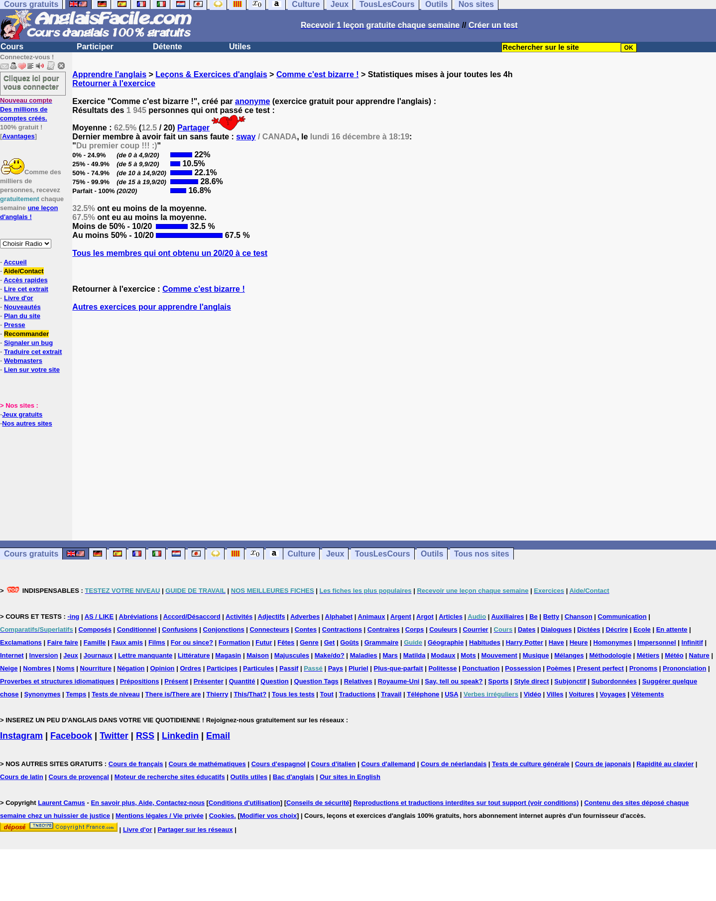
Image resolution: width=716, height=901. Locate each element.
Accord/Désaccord (192, 616)
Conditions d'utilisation (244, 802)
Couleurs (443, 629)
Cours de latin (21, 777)
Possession (523, 668)
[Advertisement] (394, 426)
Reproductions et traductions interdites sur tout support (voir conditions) (466, 802)
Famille (95, 642)
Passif (288, 668)
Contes (306, 629)
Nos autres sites (27, 423)
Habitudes (484, 642)
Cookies (222, 815)
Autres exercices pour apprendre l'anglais (151, 307)
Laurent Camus (61, 802)
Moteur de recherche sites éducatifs (170, 777)
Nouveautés (22, 307)
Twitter (114, 736)
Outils (432, 554)
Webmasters (23, 360)
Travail (391, 694)
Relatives (358, 681)
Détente (167, 46)
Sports (498, 681)
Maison (257, 655)
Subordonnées (614, 681)
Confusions (180, 629)
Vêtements (647, 694)
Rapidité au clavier (665, 764)
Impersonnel (656, 642)
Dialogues (556, 629)
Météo (674, 655)
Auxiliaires (507, 616)
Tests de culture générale (531, 764)
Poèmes (558, 668)
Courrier (475, 629)
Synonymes (42, 694)
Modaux (443, 655)
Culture (301, 554)
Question (274, 681)
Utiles (240, 46)
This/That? (250, 694)
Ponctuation (480, 668)
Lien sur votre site (32, 369)
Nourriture (96, 668)
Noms (66, 668)
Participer (95, 46)
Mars (389, 655)
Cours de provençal (79, 777)
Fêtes (285, 642)
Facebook (71, 736)
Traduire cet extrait (33, 351)
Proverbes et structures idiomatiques (57, 681)
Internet (12, 655)
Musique (536, 655)
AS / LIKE (99, 616)
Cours (11, 46)
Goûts (349, 642)
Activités (239, 616)
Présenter (209, 681)
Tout (327, 694)
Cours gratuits (31, 554)
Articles (451, 616)
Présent (176, 681)
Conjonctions (223, 629)
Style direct (531, 681)
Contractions (342, 629)
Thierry (217, 694)
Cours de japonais (603, 764)
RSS (145, 736)
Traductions (357, 694)
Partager (193, 127)
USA (451, 694)
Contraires (383, 629)
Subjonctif (570, 681)
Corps (414, 629)
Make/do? (330, 655)
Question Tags (316, 681)
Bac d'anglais (293, 777)
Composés (95, 629)
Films (156, 642)
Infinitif (692, 642)
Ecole (642, 629)
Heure (579, 642)
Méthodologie (610, 655)
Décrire (616, 629)
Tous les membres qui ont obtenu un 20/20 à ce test (169, 253)
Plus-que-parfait (398, 668)
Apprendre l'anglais (109, 74)
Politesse (442, 668)
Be (533, 616)
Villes (555, 694)
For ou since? (192, 642)
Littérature (194, 655)
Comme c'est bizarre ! (317, 74)
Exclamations (21, 642)
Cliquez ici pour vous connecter (31, 82)
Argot (425, 616)
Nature (699, 655)
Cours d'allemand (388, 764)
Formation (234, 642)
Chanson (579, 616)
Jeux (335, 554)
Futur (263, 642)
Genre (309, 642)
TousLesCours (382, 554)
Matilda (414, 655)
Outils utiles (249, 777)
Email (218, 736)
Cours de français (136, 764)
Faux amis (127, 642)
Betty (551, 616)
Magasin (228, 655)
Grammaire (381, 642)
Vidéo (532, 694)
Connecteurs (269, 629)
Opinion (162, 668)
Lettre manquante (145, 655)
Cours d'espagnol (278, 764)
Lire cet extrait (26, 289)
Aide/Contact (23, 271)
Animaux (371, 616)
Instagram (21, 736)
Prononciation (684, 668)
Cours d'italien (333, 764)
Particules (258, 668)
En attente (672, 629)
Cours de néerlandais (453, 764)
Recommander (26, 334)
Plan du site (22, 316)
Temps (76, 694)
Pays (335, 668)
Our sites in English (350, 777)
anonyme (252, 101)
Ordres (190, 668)
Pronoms (643, 668)
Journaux (98, 655)
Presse (14, 325)
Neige (8, 668)
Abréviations (138, 616)
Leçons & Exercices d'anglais (211, 74)
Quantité (242, 681)
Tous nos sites (481, 554)
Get (329, 642)
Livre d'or (18, 298)
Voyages (612, 694)
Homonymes (612, 642)
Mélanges (569, 655)
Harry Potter (524, 642)
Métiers (648, 655)
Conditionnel (136, 629)
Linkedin (180, 736)
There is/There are (173, 694)
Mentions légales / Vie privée (160, 815)
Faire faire (62, 642)
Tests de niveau (116, 694)
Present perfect (600, 668)
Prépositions (139, 681)
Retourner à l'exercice (113, 83)
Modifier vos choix (268, 815)
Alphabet (339, 616)
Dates (526, 629)
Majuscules (291, 655)
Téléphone (423, 694)
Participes (222, 668)
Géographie (446, 642)
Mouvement (499, 655)
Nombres (37, 668)
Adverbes (305, 616)
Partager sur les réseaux (195, 829)
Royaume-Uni (399, 681)
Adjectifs (271, 616)
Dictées (588, 629)
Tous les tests (293, 694)
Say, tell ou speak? (453, 681)
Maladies (363, 655)
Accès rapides (25, 280)
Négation (131, 668)
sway (245, 136)
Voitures (581, 694)
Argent (400, 616)
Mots (468, 655)
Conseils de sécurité (317, 802)
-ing (73, 616)
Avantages (18, 136)
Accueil (14, 262)
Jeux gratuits (22, 414)
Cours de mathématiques (206, 764)
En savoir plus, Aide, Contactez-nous (148, 802)
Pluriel (358, 668)
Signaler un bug (28, 342)
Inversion (43, 655)
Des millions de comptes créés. (26, 109)
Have (556, 642)
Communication (622, 616)
